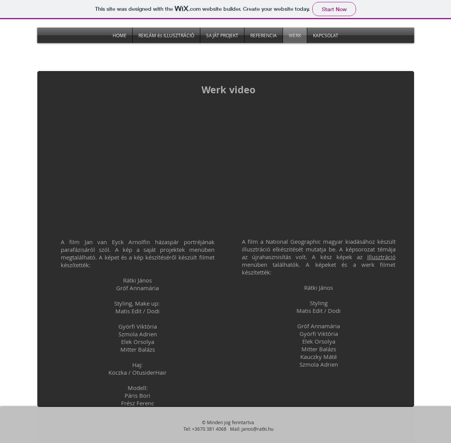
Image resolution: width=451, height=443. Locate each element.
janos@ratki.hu (257, 429)
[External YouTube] (139, 170)
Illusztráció (381, 257)
